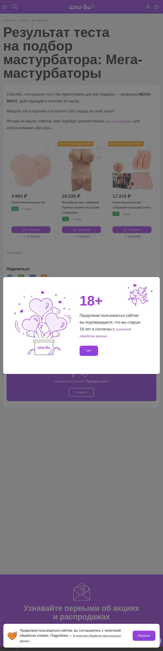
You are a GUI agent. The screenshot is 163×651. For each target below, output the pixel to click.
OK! (89, 351)
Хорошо (143, 635)
